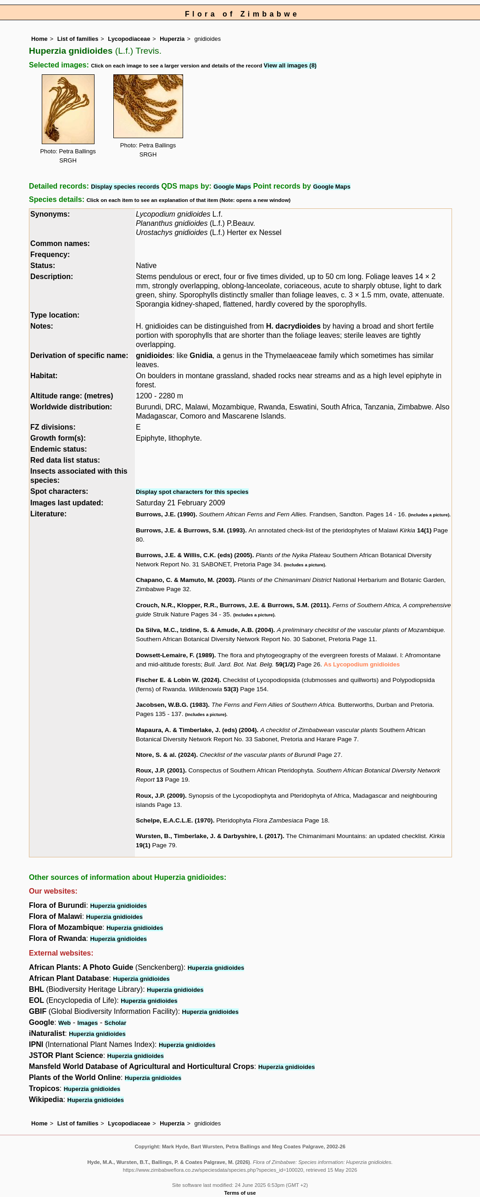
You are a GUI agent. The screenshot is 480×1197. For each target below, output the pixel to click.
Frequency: (50, 254)
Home (39, 38)
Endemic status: (58, 449)
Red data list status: (65, 460)
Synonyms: (50, 214)
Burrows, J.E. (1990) (165, 514)
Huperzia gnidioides (118, 905)
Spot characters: (59, 491)
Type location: (54, 315)
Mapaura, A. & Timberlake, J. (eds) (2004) (196, 730)
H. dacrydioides (293, 326)
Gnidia (201, 355)
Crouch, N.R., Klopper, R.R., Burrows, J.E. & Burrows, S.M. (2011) (232, 605)
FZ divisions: (53, 427)
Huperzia (172, 38)
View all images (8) (290, 65)
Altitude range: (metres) (71, 396)
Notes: (41, 326)
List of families (78, 38)
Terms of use (240, 1193)
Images (88, 1022)
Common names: (60, 243)
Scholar (116, 1022)
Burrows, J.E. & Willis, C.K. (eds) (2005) (194, 555)
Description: (51, 276)
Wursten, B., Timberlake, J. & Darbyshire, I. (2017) (209, 836)
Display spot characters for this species (192, 491)
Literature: (48, 514)
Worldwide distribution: (71, 407)
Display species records (125, 186)
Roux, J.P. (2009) (160, 795)
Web (64, 1022)
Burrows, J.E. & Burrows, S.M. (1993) (190, 530)
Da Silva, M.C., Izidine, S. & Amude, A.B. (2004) (204, 629)
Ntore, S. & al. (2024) (166, 754)
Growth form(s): (58, 438)
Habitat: (44, 376)
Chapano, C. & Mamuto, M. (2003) (185, 579)
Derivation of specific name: (79, 355)
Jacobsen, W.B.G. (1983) (172, 704)
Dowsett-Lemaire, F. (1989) (175, 655)
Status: (42, 265)
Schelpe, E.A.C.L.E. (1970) (174, 820)
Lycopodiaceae (129, 38)
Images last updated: (66, 503)
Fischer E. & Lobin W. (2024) (177, 680)
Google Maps (232, 186)
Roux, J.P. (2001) (160, 770)
